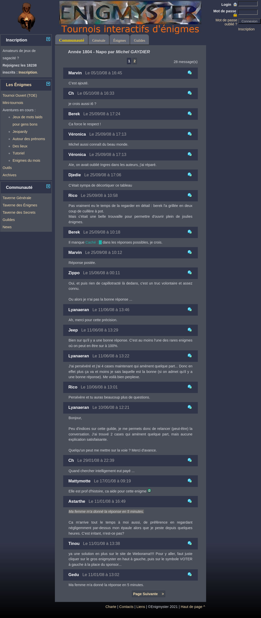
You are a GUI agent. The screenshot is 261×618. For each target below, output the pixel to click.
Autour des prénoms (29, 139)
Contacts (126, 607)
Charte (111, 607)
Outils (7, 168)
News (7, 227)
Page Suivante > (148, 594)
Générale (98, 40)
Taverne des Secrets (19, 212)
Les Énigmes (19, 84)
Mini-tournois (13, 103)
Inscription (246, 29)
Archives (9, 175)
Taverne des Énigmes (20, 205)
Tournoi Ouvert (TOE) (20, 95)
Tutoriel (18, 153)
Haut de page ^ (193, 607)
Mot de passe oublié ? (226, 22)
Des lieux (20, 146)
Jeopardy (20, 132)
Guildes (9, 220)
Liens (140, 607)
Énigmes (119, 40)
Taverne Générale (17, 198)
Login (229, 5)
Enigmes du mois (26, 160)
